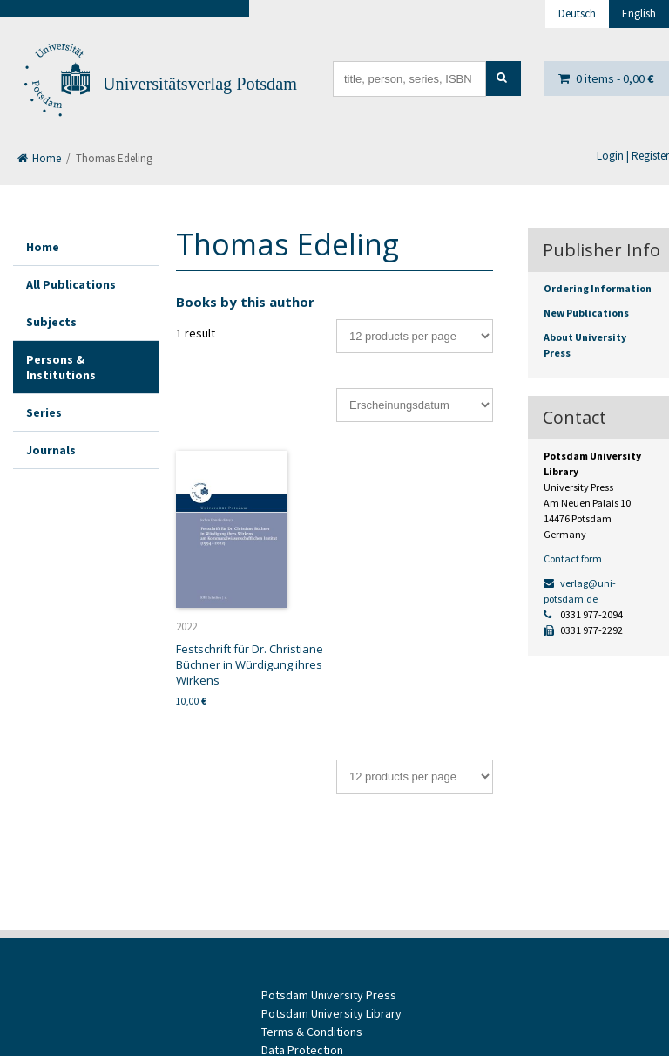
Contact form (573, 558)
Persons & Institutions (61, 367)
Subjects (51, 322)
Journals (51, 450)
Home (39, 158)
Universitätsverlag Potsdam (200, 83)
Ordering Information (598, 288)
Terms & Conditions (311, 1031)
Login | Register (633, 155)
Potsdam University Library (331, 1013)
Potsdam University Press (328, 995)
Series (44, 412)
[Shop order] (414, 405)
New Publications (586, 312)
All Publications (71, 284)
